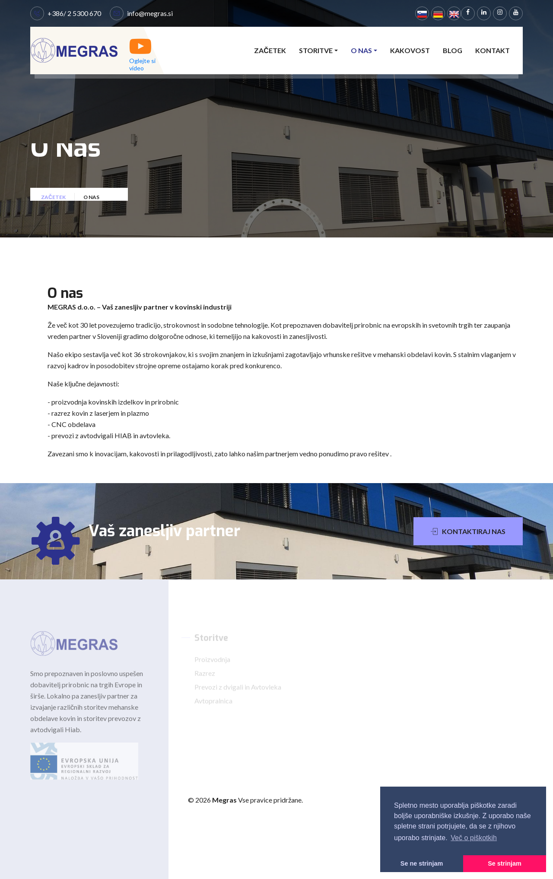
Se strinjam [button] (504, 863)
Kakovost (410, 50)
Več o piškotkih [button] (474, 837)
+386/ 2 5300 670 (74, 13)
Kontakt (492, 50)
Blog (452, 50)
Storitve (316, 50)
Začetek (270, 50)
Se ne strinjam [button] (421, 863)
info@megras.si (150, 13)
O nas (361, 50)
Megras (225, 800)
